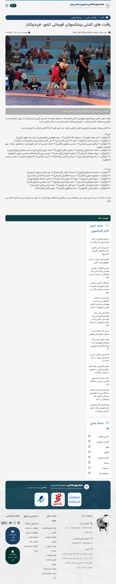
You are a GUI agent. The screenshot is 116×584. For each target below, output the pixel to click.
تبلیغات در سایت (31, 528)
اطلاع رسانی (91, 17)
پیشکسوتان (76, 17)
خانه (103, 17)
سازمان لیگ (33, 541)
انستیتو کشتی (33, 537)
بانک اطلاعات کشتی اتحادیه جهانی (51, 560)
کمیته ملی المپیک (49, 568)
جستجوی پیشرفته (31, 523)
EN (13, 5)
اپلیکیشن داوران (32, 532)
